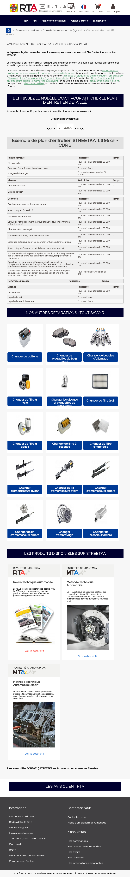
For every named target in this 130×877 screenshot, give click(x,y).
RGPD (12, 850)
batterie (45, 73)
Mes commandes (78, 841)
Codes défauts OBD (20, 822)
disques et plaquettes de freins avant (85, 75)
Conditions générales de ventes (27, 838)
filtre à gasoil (46, 78)
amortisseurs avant (27, 73)
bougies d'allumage (62, 73)
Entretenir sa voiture (27, 30)
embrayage (116, 75)
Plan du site (15, 844)
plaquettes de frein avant (104, 81)
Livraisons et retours (21, 833)
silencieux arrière (34, 83)
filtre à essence (29, 78)
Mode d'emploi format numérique (87, 822)
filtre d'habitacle (100, 78)
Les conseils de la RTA (22, 816)
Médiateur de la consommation (27, 855)
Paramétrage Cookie (21, 861)
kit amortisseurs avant (45, 81)
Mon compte (77, 831)
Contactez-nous (77, 817)
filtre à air (13, 78)
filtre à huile (62, 78)
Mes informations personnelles (85, 863)
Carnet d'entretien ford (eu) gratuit (62, 30)
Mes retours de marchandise (84, 846)
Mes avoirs (74, 852)
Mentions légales (19, 827)
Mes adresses (76, 857)
